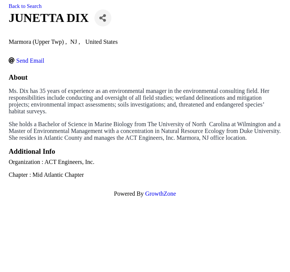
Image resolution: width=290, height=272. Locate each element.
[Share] (102, 17)
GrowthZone (160, 193)
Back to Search (25, 6)
